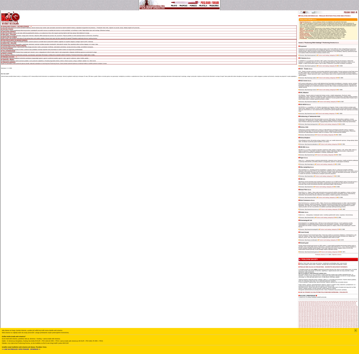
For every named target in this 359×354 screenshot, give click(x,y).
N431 (349, 322)
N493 (331, 326)
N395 (315, 321)
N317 (351, 316)
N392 (307, 321)
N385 (349, 320)
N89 (301, 305)
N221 (341, 311)
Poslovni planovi (304, 33)
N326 (315, 317)
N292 (346, 315)
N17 (328, 301)
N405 (341, 321)
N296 (357, 315)
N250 (357, 312)
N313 (341, 316)
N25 (344, 301)
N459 (302, 325)
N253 (305, 314)
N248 (351, 312)
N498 (344, 326)
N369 (307, 320)
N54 (345, 302)
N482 (302, 326)
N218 (333, 311)
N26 (346, 301)
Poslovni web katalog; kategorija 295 (328, 101)
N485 (310, 326)
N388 (357, 320)
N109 (348, 305)
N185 (307, 310)
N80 (341, 303)
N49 (334, 302)
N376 (325, 320)
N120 (318, 306)
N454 (349, 324)
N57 (351, 302)
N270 (349, 314)
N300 (307, 316)
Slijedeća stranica (336, 254)
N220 (338, 311)
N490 (323, 326)
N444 (323, 324)
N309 (331, 316)
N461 (307, 325)
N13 (319, 301)
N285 (328, 315)
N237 (323, 312)
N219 (336, 311)
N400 (328, 321)
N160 (302, 309)
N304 (318, 316)
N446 (328, 324)
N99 (322, 305)
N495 (336, 326)
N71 (322, 303)
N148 (331, 307)
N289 (338, 315)
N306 (323, 316)
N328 (320, 317)
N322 (305, 317)
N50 (336, 302)
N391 (305, 321)
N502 (354, 326)
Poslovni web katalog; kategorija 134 (327, 55)
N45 (326, 302)
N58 (353, 302)
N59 (355, 302)
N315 (346, 316)
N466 (320, 325)
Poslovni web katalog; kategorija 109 (324, 186)
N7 (308, 301)
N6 (307, 301)
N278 (310, 315)
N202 (351, 310)
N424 (331, 322)
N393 (310, 321)
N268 (344, 314)
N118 (313, 306)
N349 (315, 319)
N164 (313, 309)
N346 (307, 319)
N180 (354, 309)
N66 (312, 303)
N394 (313, 321)
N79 (339, 303)
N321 (302, 317)
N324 (310, 317)
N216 (328, 311)
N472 (336, 325)
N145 (323, 307)
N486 (313, 326)
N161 (305, 309)
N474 (341, 325)
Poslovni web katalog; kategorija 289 (329, 144)
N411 (357, 321)
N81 (343, 303)
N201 (349, 310)
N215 (325, 311)
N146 (325, 307)
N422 (325, 322)
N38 (312, 302)
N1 (299, 301)
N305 (320, 316)
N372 (315, 320)
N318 (354, 316)
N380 (336, 320)
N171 (331, 309)
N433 (354, 322)
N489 (320, 326)
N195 (333, 310)
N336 (341, 317)
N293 (349, 315)
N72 (324, 303)
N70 (320, 303)
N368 (305, 320)
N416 (310, 322)
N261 (325, 314)
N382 (341, 320)
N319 (357, 316)
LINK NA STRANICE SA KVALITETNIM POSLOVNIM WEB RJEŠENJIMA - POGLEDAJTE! (324, 292)
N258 (318, 314)
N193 (328, 310)
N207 (305, 311)
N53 (343, 302)
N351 (320, 319)
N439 (310, 324)
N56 (349, 302)
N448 (333, 324)
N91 (306, 305)
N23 (340, 301)
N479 (354, 325)
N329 (323, 317)
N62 (303, 303)
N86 (353, 303)
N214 (323, 311)
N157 (354, 307)
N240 (331, 312)
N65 (310, 303)
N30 (354, 301)
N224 (349, 311)
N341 (354, 317)
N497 (341, 326)
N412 (300, 322)
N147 (328, 307)
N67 (314, 303)
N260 (323, 314)
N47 (330, 302)
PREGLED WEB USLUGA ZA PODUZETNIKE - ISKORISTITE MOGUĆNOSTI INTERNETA (323, 267)
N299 (305, 316)
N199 (344, 310)
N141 (313, 307)
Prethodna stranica (320, 254)
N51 (339, 302)
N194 (331, 310)
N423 (328, 322)
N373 (318, 320)
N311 (336, 316)
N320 (300, 317)
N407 (346, 321)
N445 (325, 324)
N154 (346, 307)
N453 (346, 324)
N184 (305, 310)
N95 (314, 305)
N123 (325, 306)
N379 (333, 320)
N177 (346, 309)
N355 (331, 319)
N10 (313, 301)
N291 (344, 315)
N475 (344, 325)
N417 (313, 322)
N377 (328, 320)
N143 (318, 307)
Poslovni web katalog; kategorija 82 (327, 89)
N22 (338, 301)
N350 (318, 319)
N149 (333, 307)
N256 (313, 314)
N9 (311, 301)
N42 (320, 302)
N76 (332, 303)
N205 (300, 311)
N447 (331, 324)
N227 (357, 311)
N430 (346, 322)
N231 (307, 312)
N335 (338, 317)
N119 (315, 306)
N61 (301, 303)
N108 (345, 305)
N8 (310, 301)
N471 (333, 325)
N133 (351, 306)
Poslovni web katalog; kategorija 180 (327, 77)
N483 (305, 326)
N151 (338, 307)
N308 (328, 316)
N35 (306, 302)
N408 (349, 321)
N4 (303, 301)
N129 (341, 306)
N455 (351, 324)
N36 (308, 302)
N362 (349, 319)
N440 (313, 324)
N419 (318, 322)
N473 (338, 325)
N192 (325, 310)
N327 (318, 317)
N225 (351, 311)
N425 (333, 322)
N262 (328, 314)
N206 (302, 311)
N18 (330, 301)
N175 (341, 309)
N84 (349, 303)
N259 (320, 314)
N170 (328, 309)
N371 (313, 320)
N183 (302, 310)
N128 (338, 306)
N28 (350, 301)
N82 (345, 303)
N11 (315, 301)
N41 (318, 302)
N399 (325, 321)
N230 (305, 312)
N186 (310, 310)
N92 (308, 305)
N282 (320, 315)
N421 (323, 322)
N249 (354, 312)
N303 (315, 316)
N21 (336, 301)
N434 (357, 322)
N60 (299, 303)
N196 (336, 310)
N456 (354, 324)
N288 (336, 315)
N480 (357, 325)
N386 (351, 320)
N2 (300, 301)
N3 (302, 301)
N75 (330, 303)
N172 (333, 309)
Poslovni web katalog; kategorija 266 (326, 154)
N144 (320, 307)
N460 (305, 325)
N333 (333, 317)
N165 (315, 309)
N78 (336, 303)
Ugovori (302, 28)
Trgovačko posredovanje (306, 30)
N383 (344, 320)
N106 (340, 305)
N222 (344, 311)
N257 (315, 314)
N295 (354, 315)
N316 (349, 316)
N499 (346, 326)
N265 (336, 314)
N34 (303, 302)
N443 (320, 324)
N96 (316, 305)
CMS (301, 23)
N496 (338, 326)
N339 (349, 317)
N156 (351, 307)
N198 (341, 310)
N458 (300, 325)
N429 (344, 322)
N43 (322, 302)
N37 (310, 302)
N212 (318, 311)
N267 (341, 314)
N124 (328, 306)
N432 (351, 322)
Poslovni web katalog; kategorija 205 (325, 217)
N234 (315, 312)
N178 (349, 309)
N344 (302, 319)
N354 (328, 319)
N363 (351, 319)
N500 (349, 326)
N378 (331, 320)
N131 (346, 306)
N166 (318, 309)
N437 (305, 324)
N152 (341, 307)
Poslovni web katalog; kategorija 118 (327, 197)
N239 (328, 312)
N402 (333, 321)
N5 (305, 301)
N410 (354, 321)
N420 (320, 322)
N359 (341, 319)
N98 (320, 305)
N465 (318, 325)
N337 (344, 317)
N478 (351, 325)
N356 (333, 319)
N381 (338, 320)
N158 (357, 307)
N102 (329, 305)
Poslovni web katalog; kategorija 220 (330, 209)
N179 (351, 309)
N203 (354, 310)
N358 (338, 319)
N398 (323, 321)
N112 (355, 305)
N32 (299, 302)
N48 (332, 302)
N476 (346, 325)
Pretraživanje (303, 38)
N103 (332, 305)
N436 (302, 324)
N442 (318, 324)
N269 (346, 314)
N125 (331, 306)
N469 (328, 325)
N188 (315, 310)
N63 (306, 303)
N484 (307, 326)
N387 (354, 320)
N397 (320, 321)
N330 (325, 317)
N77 (334, 303)
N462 (310, 325)
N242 (336, 312)
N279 (313, 315)
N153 (344, 307)
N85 (351, 303)
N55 (347, 302)
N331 (328, 317)
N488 (318, 326)
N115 (305, 306)
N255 (310, 314)
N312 (338, 316)
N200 (346, 310)
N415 (307, 322)
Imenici (302, 32)
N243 (338, 312)
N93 (310, 305)
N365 (357, 319)
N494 (333, 326)
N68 (316, 303)
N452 (344, 324)
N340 (351, 317)
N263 (331, 314)
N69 (318, 303)
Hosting (302, 37)
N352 (323, 319)
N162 (307, 309)
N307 (325, 316)
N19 (332, 301)
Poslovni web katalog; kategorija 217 (324, 176)
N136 (300, 307)
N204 (357, 310)
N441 (315, 324)
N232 (310, 312)
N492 (328, 326)
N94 (312, 305)
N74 (328, 303)
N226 (354, 311)
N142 (315, 307)
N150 (336, 307)
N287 (333, 315)
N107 (342, 305)
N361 (346, 319)
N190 (320, 310)
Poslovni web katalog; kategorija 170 (327, 113)
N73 (326, 303)
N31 (356, 301)
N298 (302, 316)
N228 (300, 312)
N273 (357, 314)
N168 (323, 309)
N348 (313, 319)
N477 (349, 325)
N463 (313, 325)
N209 (310, 311)
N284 (325, 315)
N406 (344, 321)
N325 (313, 317)
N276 (305, 315)
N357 (336, 319)
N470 (331, 325)
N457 (357, 324)
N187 (313, 310)
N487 (315, 326)
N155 (349, 307)
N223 (346, 311)
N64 (308, 303)
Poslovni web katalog (306, 35)
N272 (354, 314)
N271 (351, 314)
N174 (338, 309)
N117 (310, 306)
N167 (320, 309)
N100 (324, 305)
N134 (354, 306)
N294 (351, 315)
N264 (333, 314)
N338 (346, 317)
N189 (318, 310)
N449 (336, 324)
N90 (303, 305)
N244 (341, 312)
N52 (341, 302)
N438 (307, 324)
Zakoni (301, 29)
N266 (338, 314)
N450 (338, 324)
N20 (334, 301)
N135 (357, 306)
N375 (323, 320)
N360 (344, 319)
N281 (318, 315)
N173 (336, 309)
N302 (313, 316)
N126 (333, 306)
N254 (307, 314)
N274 (300, 315)
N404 (338, 321)
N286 (331, 315)
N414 (305, 322)
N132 (349, 306)
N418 (315, 322)
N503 (357, 326)
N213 (320, 311)
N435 (300, 324)
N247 (349, 312)
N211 (315, 311)
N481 (300, 326)
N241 (333, 312)
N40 (316, 302)
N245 (344, 312)
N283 (323, 315)
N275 (302, 315)
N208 (307, 311)
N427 (338, 322)
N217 (331, 311)
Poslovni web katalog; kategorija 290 (329, 229)
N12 (317, 301)
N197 (338, 310)
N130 (344, 306)
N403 (336, 321)
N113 (300, 306)
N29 (352, 301)
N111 (353, 305)
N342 (357, 317)
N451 (341, 324)
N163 (310, 309)
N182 (300, 310)
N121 (320, 306)
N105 (337, 305)
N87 (355, 303)
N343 (300, 319)
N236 (320, 312)
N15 (323, 301)
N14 (321, 301)
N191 (323, 310)
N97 (318, 305)
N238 (325, 312)
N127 (336, 306)
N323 (307, 317)
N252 (302, 314)
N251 (300, 314)
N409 (351, 321)
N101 (327, 305)
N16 (325, 301)
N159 (300, 309)
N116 (307, 306)
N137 (302, 307)
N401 (331, 321)
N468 (325, 325)
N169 (325, 309)
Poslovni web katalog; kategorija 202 (327, 66)
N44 (324, 302)
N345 (305, 319)
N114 (302, 306)
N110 (350, 305)
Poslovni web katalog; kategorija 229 (328, 240)
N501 (351, 326)
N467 (323, 325)
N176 (344, 309)
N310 (333, 316)
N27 (348, 301)
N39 (314, 302)
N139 (307, 307)
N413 (302, 322)
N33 (301, 302)
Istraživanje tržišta (305, 34)
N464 (315, 325)
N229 (302, 312)
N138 (305, 307)
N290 (341, 315)
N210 (313, 311)
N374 (320, 320)
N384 (346, 320)
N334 (336, 317)
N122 (323, 306)
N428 (341, 322)
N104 (335, 305)
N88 (299, 305)
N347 (310, 319)
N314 (344, 316)
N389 (300, 321)
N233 (313, 312)
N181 (357, 309)
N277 (307, 315)
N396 (318, 321)
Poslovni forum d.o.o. (306, 22)
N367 (302, 320)
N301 (310, 316)
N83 (347, 303)
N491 (325, 326)
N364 (354, 319)
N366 (300, 320)
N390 (302, 321)
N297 (300, 316)
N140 (310, 307)
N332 (331, 317)
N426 (336, 322)
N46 (328, 302)
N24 (342, 301)
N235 (318, 312)
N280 (315, 315)
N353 (325, 319)
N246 (346, 312)
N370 (310, 320)
